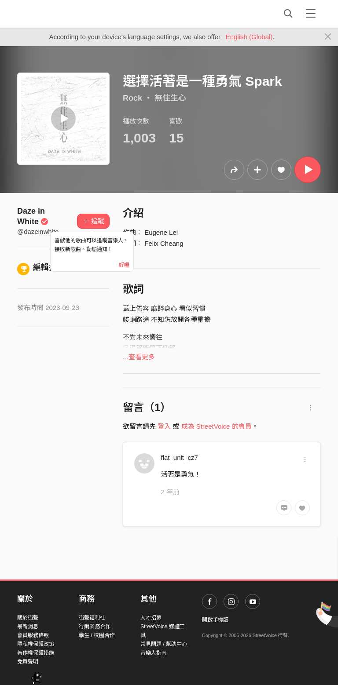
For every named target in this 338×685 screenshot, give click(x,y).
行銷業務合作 (94, 626)
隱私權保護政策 (35, 644)
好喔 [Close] (124, 265)
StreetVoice (53, 13)
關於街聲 (27, 618)
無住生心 (170, 98)
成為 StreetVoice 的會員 (216, 426)
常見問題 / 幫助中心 (163, 644)
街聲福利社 (92, 618)
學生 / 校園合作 (97, 635)
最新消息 (27, 626)
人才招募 (151, 618)
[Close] (328, 37)
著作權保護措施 (35, 653)
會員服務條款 (33, 635)
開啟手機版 (215, 620)
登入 (164, 426)
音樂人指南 (153, 653)
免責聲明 (27, 662)
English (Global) (249, 36)
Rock (132, 98)
